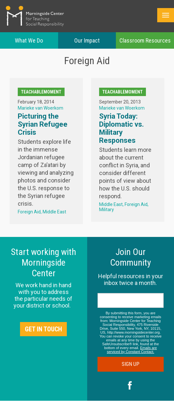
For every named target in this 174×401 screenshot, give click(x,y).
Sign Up (130, 364)
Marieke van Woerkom (40, 108)
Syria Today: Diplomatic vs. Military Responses (121, 128)
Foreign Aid (29, 211)
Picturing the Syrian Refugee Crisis (42, 124)
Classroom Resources (145, 40)
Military (106, 209)
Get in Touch (43, 329)
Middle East (54, 211)
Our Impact (87, 40)
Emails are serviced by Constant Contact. (132, 350)
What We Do (29, 40)
